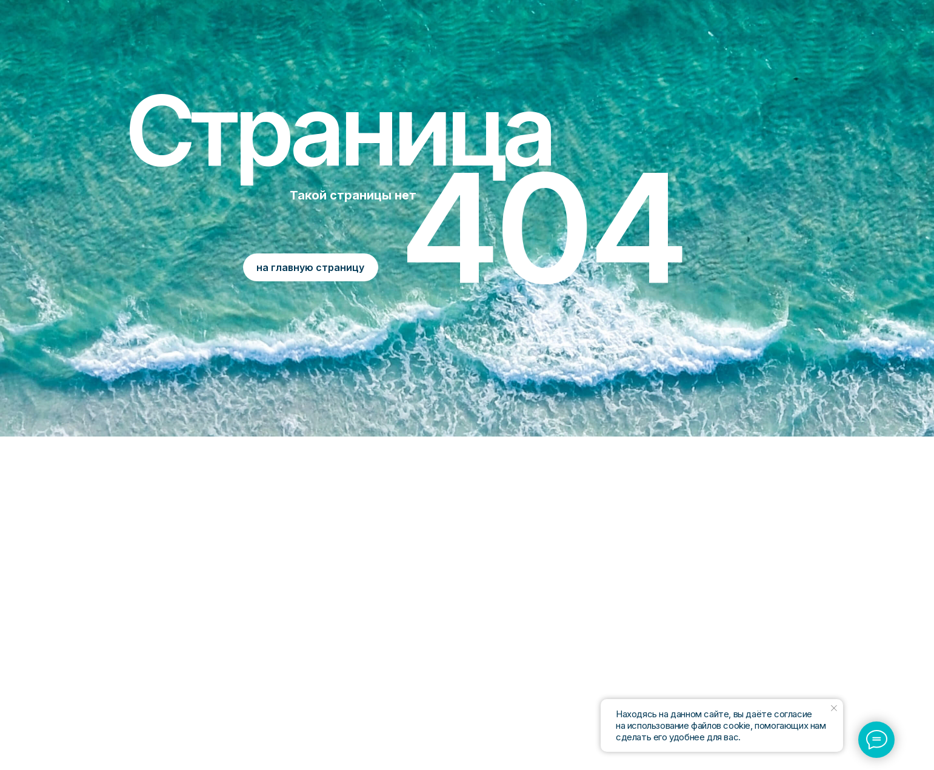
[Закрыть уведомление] (834, 708)
